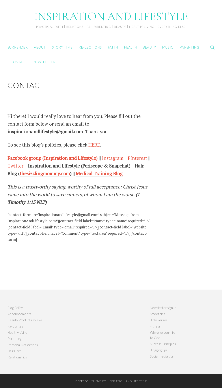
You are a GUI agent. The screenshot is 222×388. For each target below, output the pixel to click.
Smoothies (157, 314)
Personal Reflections (22, 345)
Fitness (155, 326)
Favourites (15, 326)
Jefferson (83, 381)
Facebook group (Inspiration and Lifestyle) (52, 158)
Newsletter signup (163, 308)
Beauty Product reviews (25, 320)
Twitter (15, 166)
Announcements (19, 314)
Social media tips (161, 356)
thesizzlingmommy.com (45, 173)
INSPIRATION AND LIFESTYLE (111, 16)
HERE (94, 145)
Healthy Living (17, 332)
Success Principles (163, 344)
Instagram (112, 158)
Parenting (14, 339)
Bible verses (159, 320)
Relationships (17, 357)
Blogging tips (158, 350)
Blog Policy (15, 308)
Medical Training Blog (99, 173)
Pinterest (137, 158)
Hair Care (14, 351)
